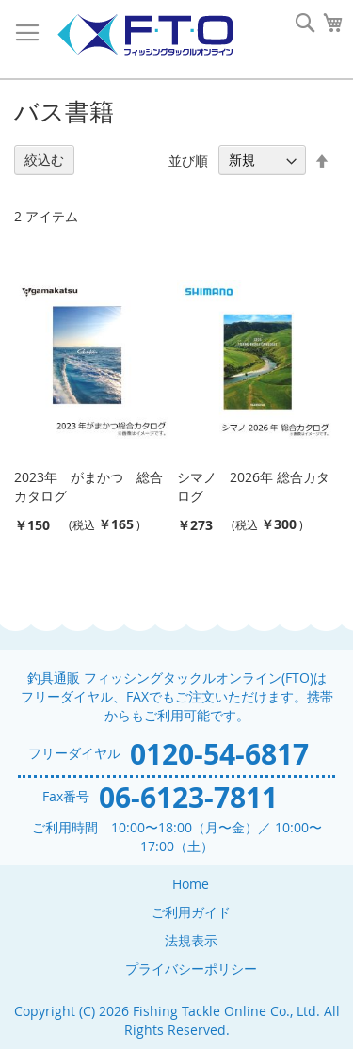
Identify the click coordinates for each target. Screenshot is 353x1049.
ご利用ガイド (191, 912)
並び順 (188, 160)
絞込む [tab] (44, 160)
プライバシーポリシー (191, 968)
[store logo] (144, 35)
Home (190, 884)
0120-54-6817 (219, 753)
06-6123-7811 (188, 797)
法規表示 (191, 940)
